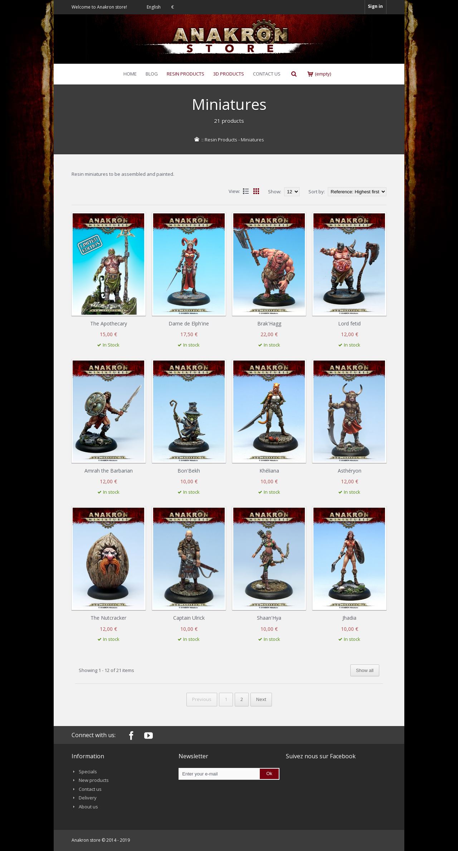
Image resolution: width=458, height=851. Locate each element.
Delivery (88, 797)
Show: (275, 191)
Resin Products (221, 139)
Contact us (90, 789)
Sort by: (316, 191)
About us (88, 806)
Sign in (375, 6)
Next (261, 699)
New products (94, 780)
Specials (88, 771)
